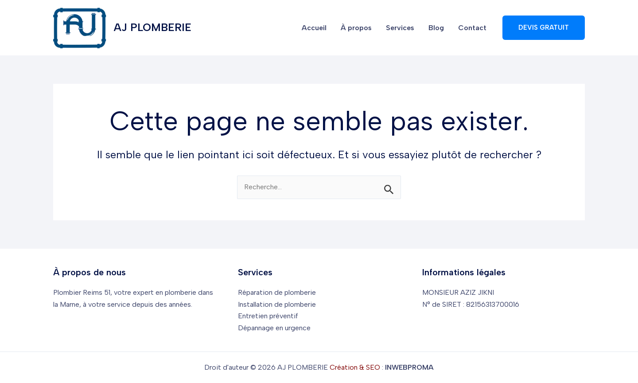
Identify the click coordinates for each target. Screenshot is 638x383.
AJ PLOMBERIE (152, 27)
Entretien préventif (268, 316)
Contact (472, 27)
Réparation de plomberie (277, 292)
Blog (436, 27)
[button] (543, 28)
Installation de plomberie (277, 304)
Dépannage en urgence (274, 328)
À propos (356, 27)
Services (400, 27)
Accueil (314, 27)
